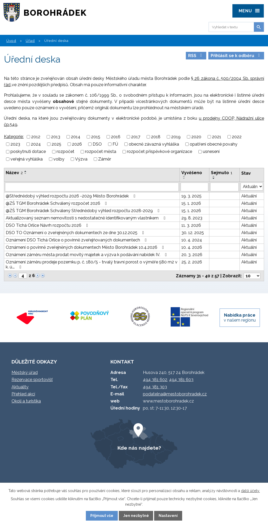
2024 (36, 144)
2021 (216, 136)
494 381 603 (181, 379)
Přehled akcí (23, 393)
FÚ (115, 144)
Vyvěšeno (191, 172)
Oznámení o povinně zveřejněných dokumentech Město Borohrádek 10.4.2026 (86, 247)
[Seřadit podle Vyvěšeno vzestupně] (184, 176)
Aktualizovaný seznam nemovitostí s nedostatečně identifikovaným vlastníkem (86, 218)
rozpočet (65, 151)
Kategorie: (14, 136)
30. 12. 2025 (192, 232)
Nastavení (168, 516)
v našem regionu (240, 318)
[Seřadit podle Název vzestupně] (26, 171)
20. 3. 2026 (191, 254)
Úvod (11, 40)
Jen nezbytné (136, 516)
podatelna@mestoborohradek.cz (175, 393)
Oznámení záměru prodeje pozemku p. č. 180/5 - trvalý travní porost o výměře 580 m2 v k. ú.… (91, 264)
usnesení (211, 151)
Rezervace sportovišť (32, 379)
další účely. (250, 491)
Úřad (30, 40)
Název (14, 172)
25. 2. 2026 (191, 262)
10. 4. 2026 (191, 247)
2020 (196, 136)
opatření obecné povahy (213, 144)
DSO (97, 144)
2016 (115, 136)
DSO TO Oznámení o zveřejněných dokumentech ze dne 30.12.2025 (76, 232)
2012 (35, 136)
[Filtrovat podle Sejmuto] (224, 187)
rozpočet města (100, 151)
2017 (135, 136)
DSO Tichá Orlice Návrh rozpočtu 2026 (48, 225)
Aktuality (20, 386)
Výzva (81, 159)
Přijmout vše (101, 516)
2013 (55, 136)
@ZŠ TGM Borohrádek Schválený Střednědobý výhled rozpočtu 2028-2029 (83, 210)
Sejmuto (221, 172)
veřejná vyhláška (26, 159)
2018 (155, 136)
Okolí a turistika (26, 401)
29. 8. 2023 (191, 218)
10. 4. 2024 (191, 240)
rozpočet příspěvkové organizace (159, 151)
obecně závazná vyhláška (154, 144)
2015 (95, 136)
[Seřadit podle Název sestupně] (26, 173)
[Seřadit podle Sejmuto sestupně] (214, 178)
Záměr (104, 159)
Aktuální (249, 196)
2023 (15, 144)
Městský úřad (25, 372)
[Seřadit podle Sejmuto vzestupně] (214, 176)
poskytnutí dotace (28, 151)
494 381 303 (155, 386)
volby (58, 159)
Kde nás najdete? (139, 448)
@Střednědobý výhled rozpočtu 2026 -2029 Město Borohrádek (71, 196)
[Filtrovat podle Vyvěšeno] (194, 187)
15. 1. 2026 (191, 203)
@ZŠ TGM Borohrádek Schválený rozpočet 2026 (57, 203)
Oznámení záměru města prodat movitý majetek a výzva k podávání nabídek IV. (87, 254)
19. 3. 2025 (191, 196)
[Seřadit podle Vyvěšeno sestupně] (184, 178)
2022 (237, 136)
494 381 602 (155, 379)
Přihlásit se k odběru (236, 55)
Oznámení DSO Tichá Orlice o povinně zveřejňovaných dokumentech (77, 240)
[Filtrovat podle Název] (92, 187)
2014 (75, 136)
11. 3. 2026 (191, 225)
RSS (196, 55)
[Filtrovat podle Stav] (252, 187)
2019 (176, 136)
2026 (77, 144)
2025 (56, 144)
